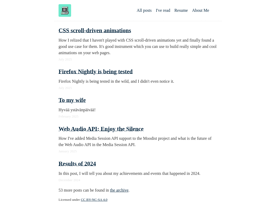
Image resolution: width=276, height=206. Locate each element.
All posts (144, 10)
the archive (119, 190)
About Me (200, 10)
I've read (163, 10)
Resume (181, 10)
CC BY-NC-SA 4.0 (94, 200)
